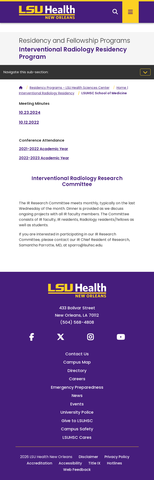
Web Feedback (77, 469)
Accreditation (39, 463)
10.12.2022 (29, 122)
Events (77, 404)
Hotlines (114, 463)
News (77, 395)
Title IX (94, 463)
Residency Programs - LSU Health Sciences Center (70, 87)
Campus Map (77, 362)
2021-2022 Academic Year (43, 148)
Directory (77, 370)
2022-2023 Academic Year (44, 158)
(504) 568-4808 (77, 322)
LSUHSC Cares (77, 437)
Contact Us (77, 354)
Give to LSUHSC (77, 420)
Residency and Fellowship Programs (74, 41)
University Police (77, 412)
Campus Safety (77, 429)
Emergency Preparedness (77, 387)
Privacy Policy (116, 456)
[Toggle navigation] (145, 72)
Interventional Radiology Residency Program (73, 53)
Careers (77, 379)
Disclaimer (88, 456)
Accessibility (70, 463)
